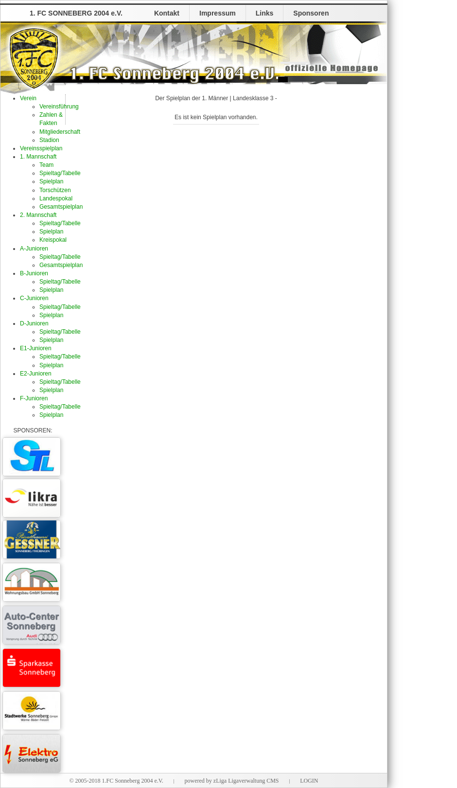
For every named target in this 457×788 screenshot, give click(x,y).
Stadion (49, 140)
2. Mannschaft (38, 215)
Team (46, 164)
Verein (28, 98)
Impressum (217, 13)
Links (265, 13)
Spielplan (51, 181)
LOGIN (309, 780)
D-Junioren (34, 323)
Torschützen (55, 190)
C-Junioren (34, 298)
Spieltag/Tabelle (60, 173)
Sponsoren (311, 13)
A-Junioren (34, 248)
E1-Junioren (36, 348)
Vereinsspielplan (41, 148)
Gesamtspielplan (61, 206)
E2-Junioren (36, 373)
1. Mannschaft (38, 156)
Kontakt (166, 13)
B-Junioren (34, 273)
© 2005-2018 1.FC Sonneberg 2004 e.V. (116, 780)
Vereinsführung (59, 106)
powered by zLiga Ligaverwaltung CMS (232, 780)
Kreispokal (53, 239)
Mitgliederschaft (59, 131)
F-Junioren (34, 398)
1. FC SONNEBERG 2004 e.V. (76, 13)
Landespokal (55, 198)
